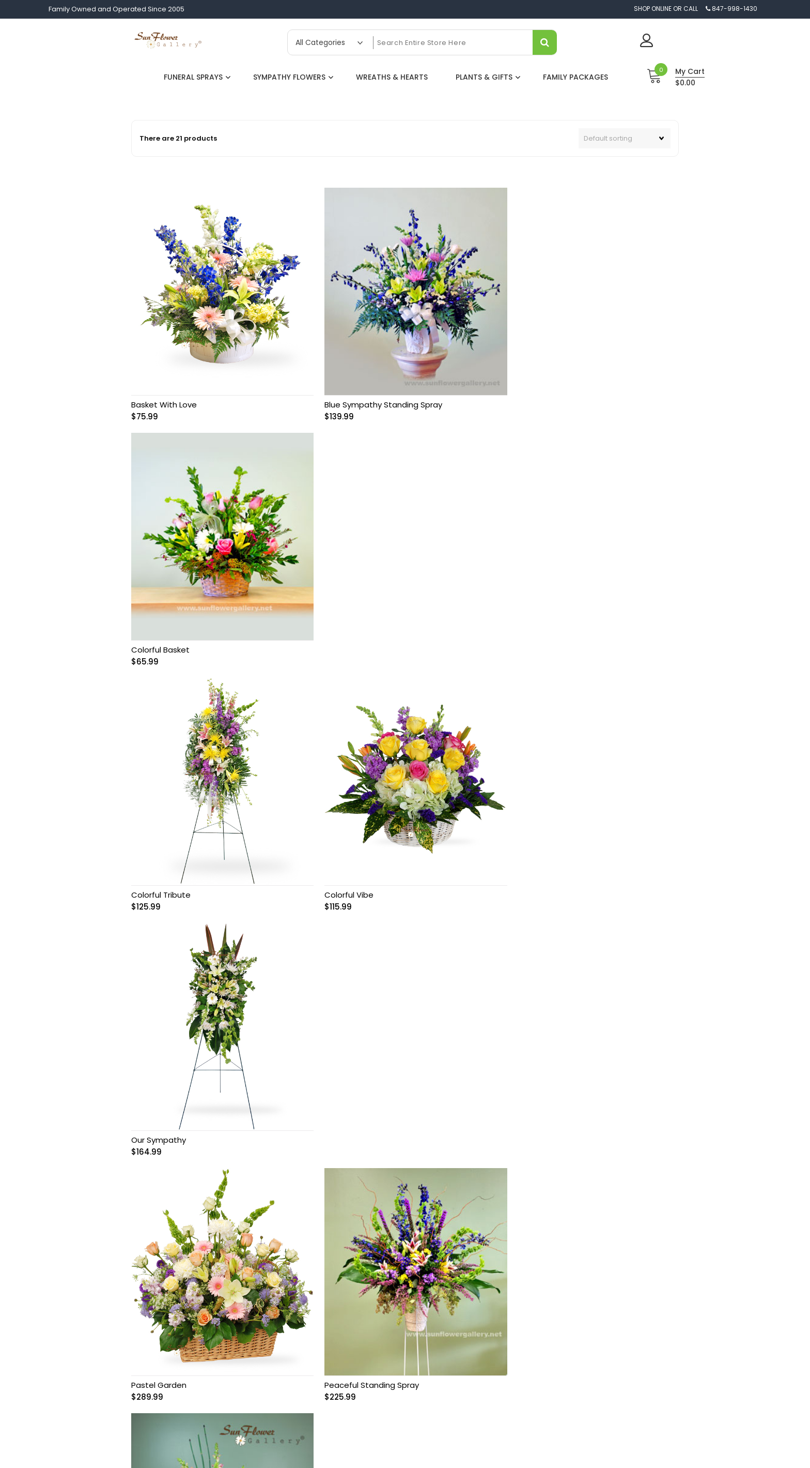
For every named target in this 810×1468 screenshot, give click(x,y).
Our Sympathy (531, 633)
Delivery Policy (385, 1287)
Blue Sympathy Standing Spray (376, 396)
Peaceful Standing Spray (364, 869)
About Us (376, 1253)
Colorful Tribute (161, 633)
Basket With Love (164, 396)
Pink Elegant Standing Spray (557, 869)
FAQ (531, 1387)
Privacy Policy (383, 1303)
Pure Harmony (158, 1106)
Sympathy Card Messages (569, 1253)
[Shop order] (625, 138)
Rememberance (535, 1106)
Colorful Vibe (341, 633)
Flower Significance (557, 1270)
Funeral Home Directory (564, 1370)
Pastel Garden (158, 869)
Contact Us (379, 1270)
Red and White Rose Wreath (371, 1106)
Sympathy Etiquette (557, 1337)
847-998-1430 (260, 1254)
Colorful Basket (533, 396)
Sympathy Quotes (555, 1353)
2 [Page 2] (402, 1162)
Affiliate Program (389, 1320)
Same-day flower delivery (224, 1295)
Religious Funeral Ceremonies (575, 1320)
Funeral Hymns (549, 1287)
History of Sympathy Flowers (571, 1303)
